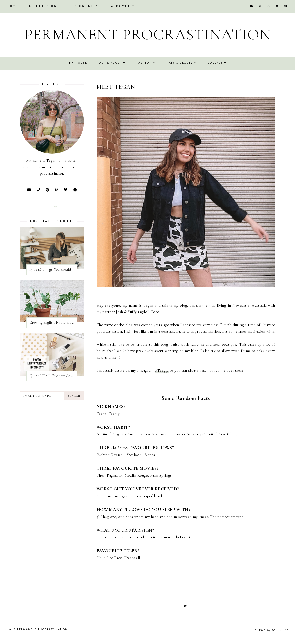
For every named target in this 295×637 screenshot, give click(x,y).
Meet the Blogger (46, 6)
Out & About (110, 63)
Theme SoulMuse (272, 630)
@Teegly (162, 370)
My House (78, 63)
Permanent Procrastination (147, 34)
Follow (52, 206)
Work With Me (124, 6)
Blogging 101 (87, 6)
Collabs (215, 63)
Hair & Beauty (179, 63)
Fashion (144, 63)
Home (12, 6)
